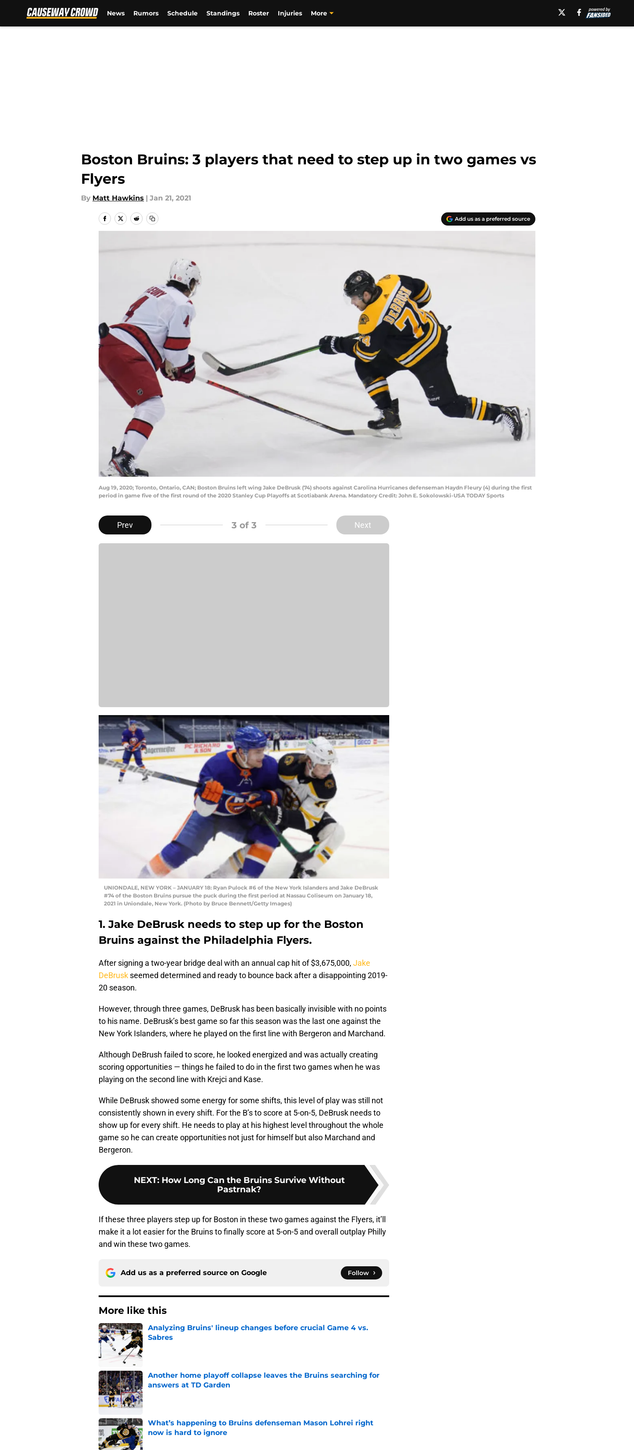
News (116, 13)
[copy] (152, 218)
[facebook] (579, 12)
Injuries (290, 13)
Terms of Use (322, 1434)
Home (108, 1356)
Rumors (145, 13)
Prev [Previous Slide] (125, 525)
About (107, 1418)
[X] (561, 12)
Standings (223, 13)
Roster (258, 13)
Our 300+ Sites (418, 1418)
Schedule (182, 13)
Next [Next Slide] (362, 525)
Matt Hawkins (118, 198)
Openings (231, 1418)
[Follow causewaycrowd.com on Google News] (361, 1272)
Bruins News (147, 1356)
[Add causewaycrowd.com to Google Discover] (488, 219)
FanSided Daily (505, 1418)
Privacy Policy (239, 1434)
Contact (312, 1418)
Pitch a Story (119, 1434)
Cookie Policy (416, 1434)
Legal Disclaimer (508, 1434)
